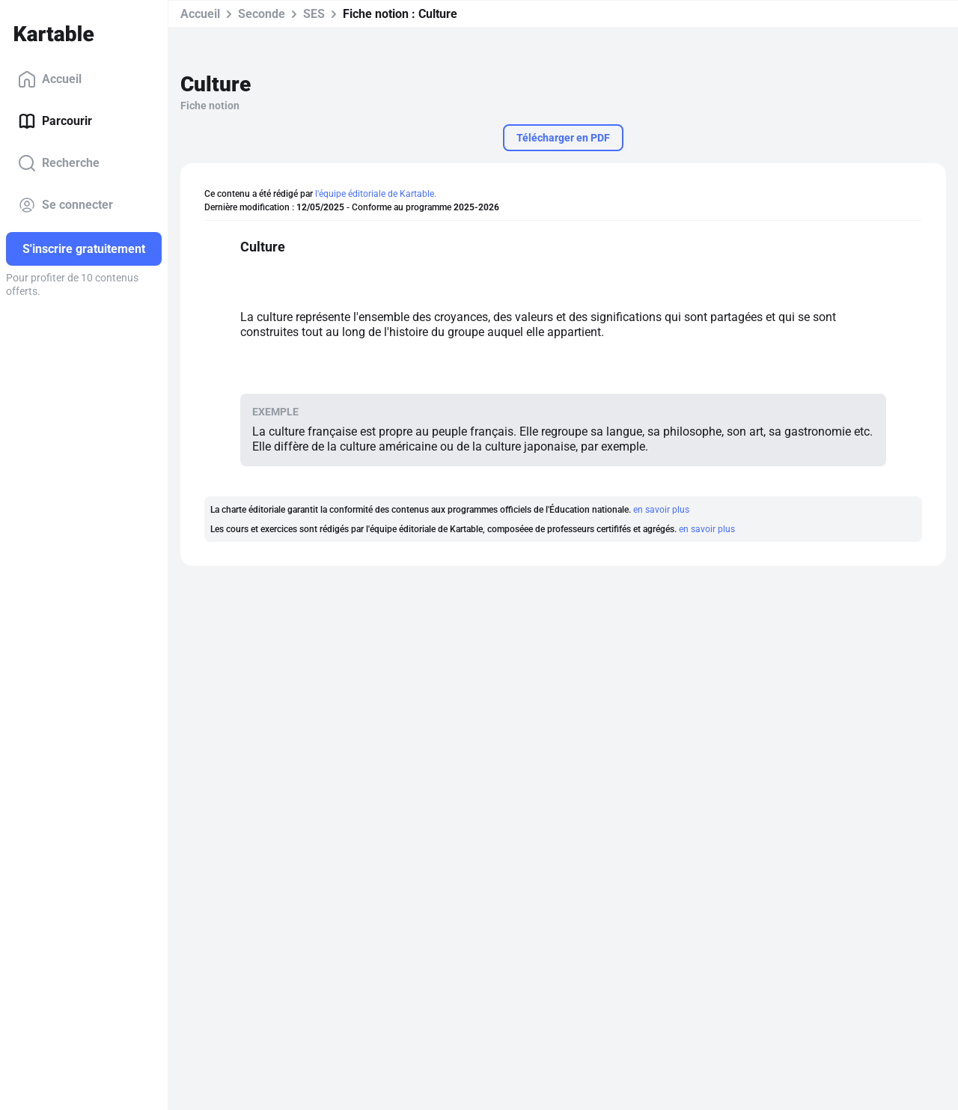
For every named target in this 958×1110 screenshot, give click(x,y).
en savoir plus (661, 509)
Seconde (261, 14)
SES (314, 14)
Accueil (50, 79)
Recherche (59, 163)
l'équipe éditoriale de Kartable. (375, 194)
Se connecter (65, 205)
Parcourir (55, 121)
